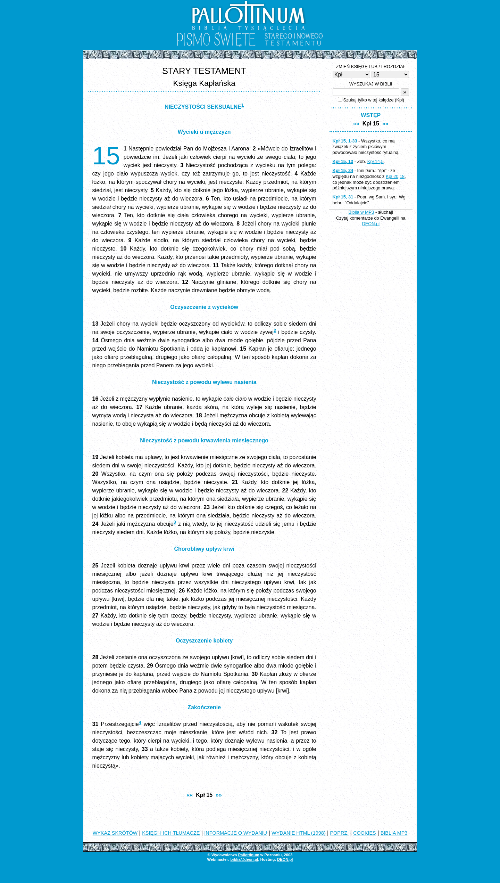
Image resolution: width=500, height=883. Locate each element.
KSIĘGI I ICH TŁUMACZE (171, 833)
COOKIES (364, 833)
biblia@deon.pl (244, 859)
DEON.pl (371, 223)
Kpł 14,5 (375, 161)
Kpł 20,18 (395, 176)
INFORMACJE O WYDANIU (235, 833)
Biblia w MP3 (361, 212)
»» (219, 795)
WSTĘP (371, 115)
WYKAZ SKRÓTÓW (115, 833)
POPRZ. (339, 833)
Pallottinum (248, 855)
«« (189, 795)
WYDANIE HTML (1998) (298, 833)
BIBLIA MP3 (394, 833)
